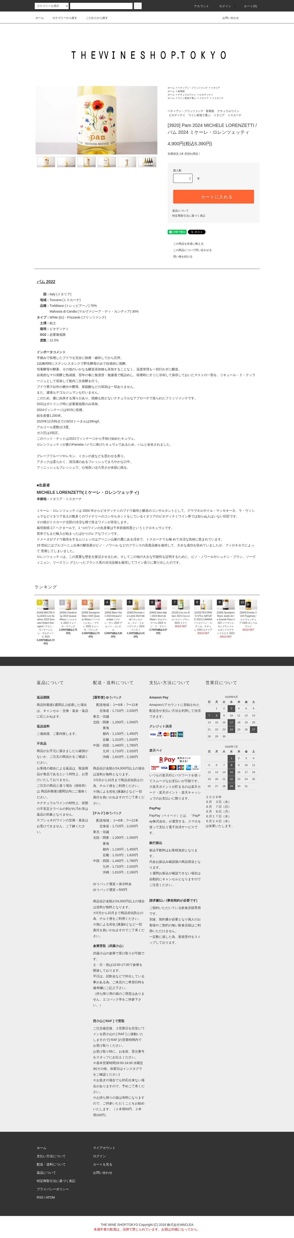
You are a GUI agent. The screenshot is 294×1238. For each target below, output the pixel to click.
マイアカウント (104, 1148)
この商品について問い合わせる (190, 250)
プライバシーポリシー (53, 1189)
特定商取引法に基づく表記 (188, 215)
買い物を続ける (180, 256)
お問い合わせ (228, 18)
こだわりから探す (94, 18)
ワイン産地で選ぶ (187, 98)
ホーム (40, 18)
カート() (247, 6)
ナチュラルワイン (187, 94)
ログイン (223, 6)
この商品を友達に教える (186, 243)
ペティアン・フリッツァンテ (193, 88)
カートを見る (102, 1164)
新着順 (181, 91)
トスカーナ (217, 98)
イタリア (215, 88)
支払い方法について (51, 1156)
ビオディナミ (206, 94)
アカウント (199, 6)
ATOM (50, 1197)
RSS (40, 1197)
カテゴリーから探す (62, 18)
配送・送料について (51, 1164)
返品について (180, 210)
